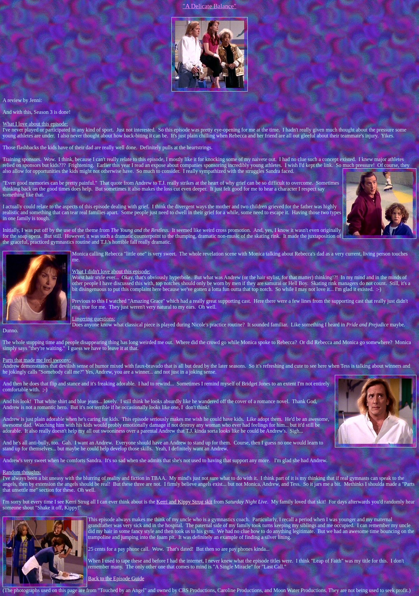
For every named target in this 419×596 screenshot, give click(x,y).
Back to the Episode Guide (116, 578)
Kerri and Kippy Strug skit (184, 501)
